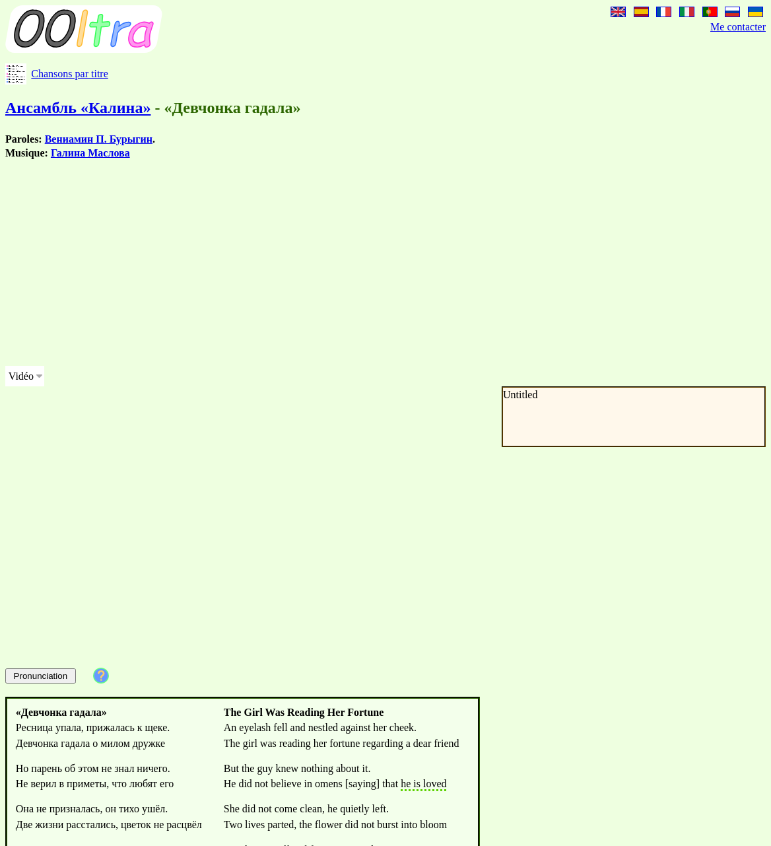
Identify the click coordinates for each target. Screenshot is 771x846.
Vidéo (21, 376)
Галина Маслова (90, 153)
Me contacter (738, 26)
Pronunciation (41, 676)
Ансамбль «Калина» (78, 107)
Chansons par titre (69, 73)
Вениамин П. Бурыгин (98, 139)
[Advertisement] (345, 262)
